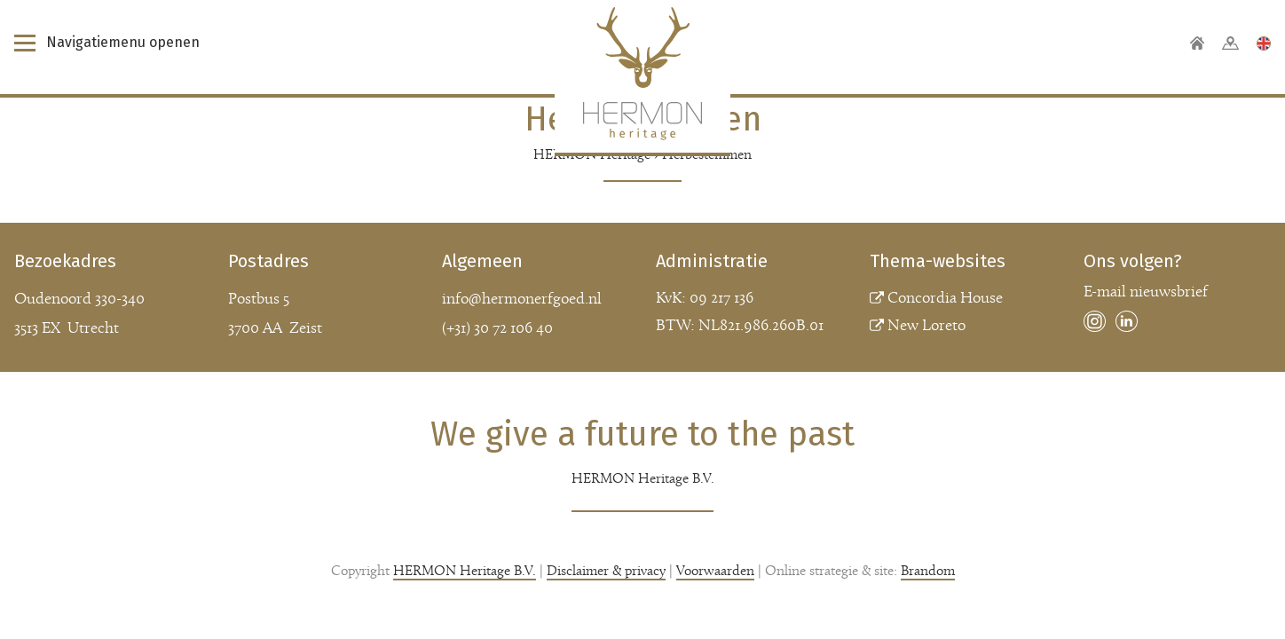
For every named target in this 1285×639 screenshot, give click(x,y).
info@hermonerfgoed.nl (522, 299)
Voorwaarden (715, 571)
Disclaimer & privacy (606, 571)
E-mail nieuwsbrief (1146, 292)
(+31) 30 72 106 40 (497, 328)
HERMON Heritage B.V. (464, 571)
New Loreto (926, 326)
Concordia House (945, 298)
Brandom (928, 571)
